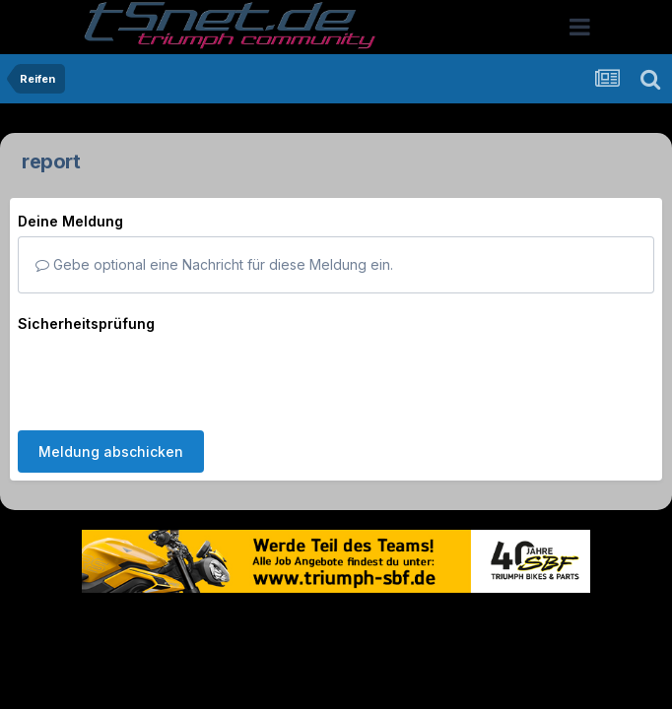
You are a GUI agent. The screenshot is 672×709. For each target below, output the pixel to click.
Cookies (531, 622)
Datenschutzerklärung (347, 622)
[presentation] (167, 377)
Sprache (146, 622)
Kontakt (461, 622)
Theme (228, 622)
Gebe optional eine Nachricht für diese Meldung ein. (214, 264)
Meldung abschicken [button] (110, 451)
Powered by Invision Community (336, 664)
